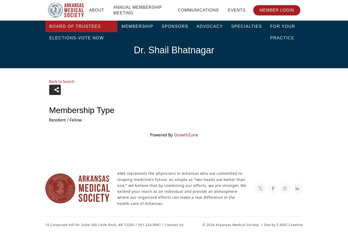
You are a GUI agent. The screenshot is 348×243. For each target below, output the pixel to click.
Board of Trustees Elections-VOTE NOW (76, 28)
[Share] (55, 90)
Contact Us (171, 225)
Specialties (246, 26)
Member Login (276, 10)
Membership (138, 26)
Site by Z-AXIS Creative (283, 225)
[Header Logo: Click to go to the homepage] (66, 10)
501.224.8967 (147, 225)
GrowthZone (185, 135)
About (96, 10)
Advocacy (210, 26)
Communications (198, 10)
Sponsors (175, 26)
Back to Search (61, 82)
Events (237, 10)
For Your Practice (282, 28)
